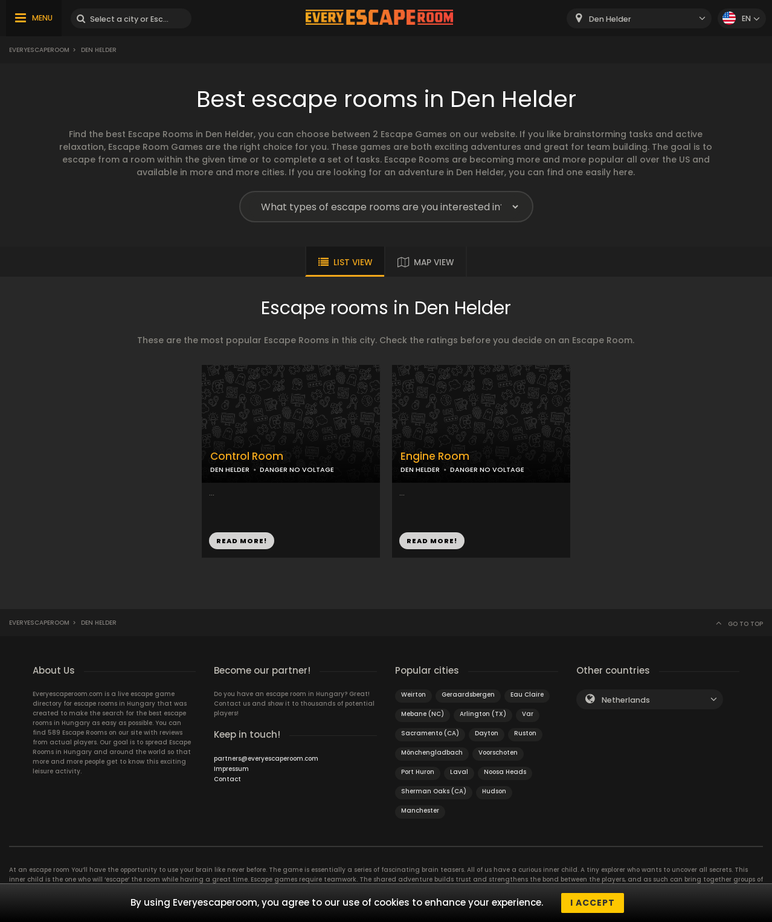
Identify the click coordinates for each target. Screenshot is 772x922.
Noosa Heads (505, 771)
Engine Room (434, 456)
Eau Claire (527, 694)
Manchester (420, 810)
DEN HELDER (229, 469)
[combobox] (639, 18)
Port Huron (417, 771)
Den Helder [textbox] (610, 19)
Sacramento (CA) (430, 733)
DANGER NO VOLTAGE (297, 469)
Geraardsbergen (468, 694)
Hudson (494, 791)
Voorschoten (498, 752)
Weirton (413, 694)
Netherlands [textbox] (626, 700)
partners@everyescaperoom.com (266, 758)
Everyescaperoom (39, 49)
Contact (227, 779)
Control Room (246, 456)
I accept (592, 903)
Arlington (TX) (483, 713)
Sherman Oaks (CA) (433, 791)
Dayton (486, 733)
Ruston (525, 733)
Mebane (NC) (422, 713)
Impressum (231, 768)
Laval (459, 771)
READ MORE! (241, 541)
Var (527, 713)
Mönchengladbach (432, 752)
